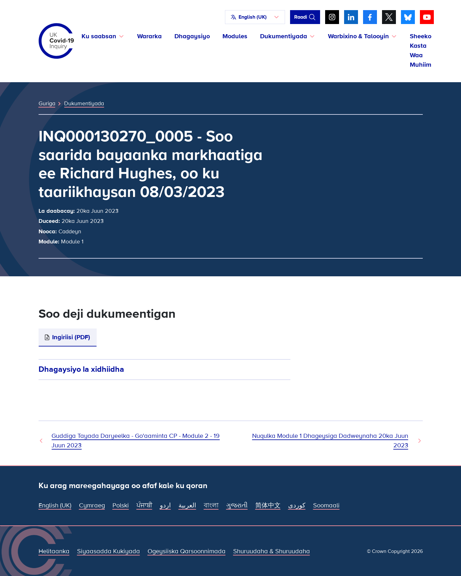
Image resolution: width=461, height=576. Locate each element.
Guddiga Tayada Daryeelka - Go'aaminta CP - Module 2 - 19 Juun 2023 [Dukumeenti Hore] (136, 440)
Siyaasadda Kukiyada (108, 551)
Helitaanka (54, 551)
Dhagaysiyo (192, 36)
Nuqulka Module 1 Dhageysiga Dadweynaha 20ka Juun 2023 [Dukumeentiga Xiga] (330, 440)
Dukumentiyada (84, 103)
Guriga (47, 103)
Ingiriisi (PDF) (71, 337)
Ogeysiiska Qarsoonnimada (187, 551)
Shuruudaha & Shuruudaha (271, 551)
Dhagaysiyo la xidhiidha (81, 369)
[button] (255, 17)
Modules (234, 36)
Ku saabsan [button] (99, 36)
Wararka (149, 36)
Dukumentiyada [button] (283, 36)
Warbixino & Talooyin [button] (358, 36)
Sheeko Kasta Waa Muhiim (420, 51)
